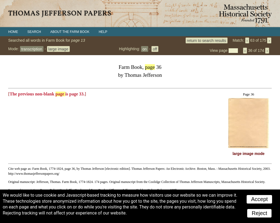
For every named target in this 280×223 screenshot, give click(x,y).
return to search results (206, 40)
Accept (259, 199)
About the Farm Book (69, 32)
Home (13, 32)
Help (103, 32)
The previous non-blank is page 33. (47, 94)
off (155, 49)
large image (58, 49)
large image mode (249, 154)
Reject (259, 213)
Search (34, 32)
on (144, 49)
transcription (31, 49)
